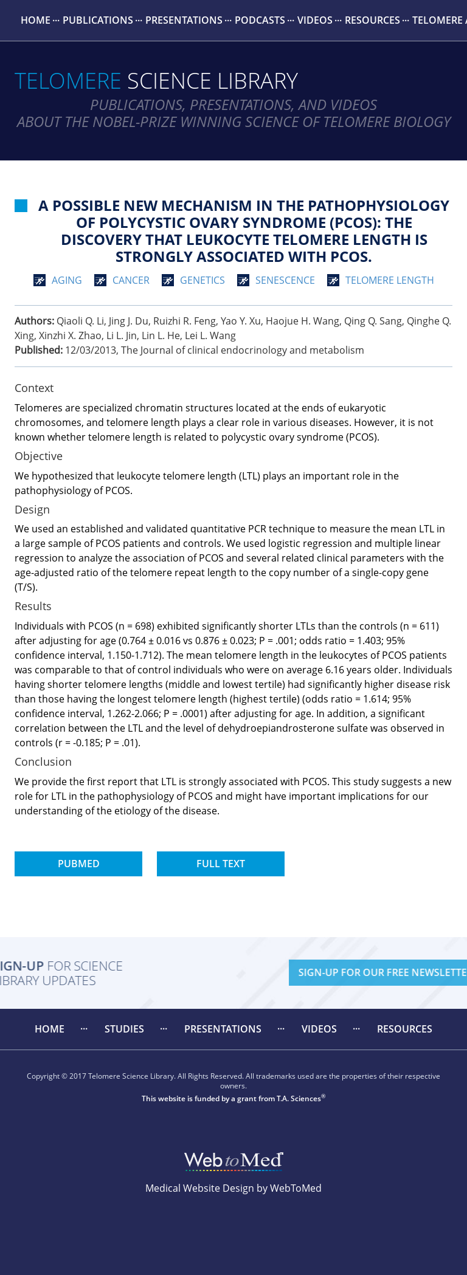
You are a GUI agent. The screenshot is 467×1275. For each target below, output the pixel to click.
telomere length (389, 280)
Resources (372, 20)
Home (35, 20)
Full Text (220, 863)
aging (67, 280)
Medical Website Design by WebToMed (233, 1188)
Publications (98, 20)
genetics (202, 280)
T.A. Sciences (299, 1098)
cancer (131, 280)
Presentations (184, 20)
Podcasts (260, 20)
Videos (315, 20)
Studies (124, 1029)
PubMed (79, 863)
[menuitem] (36, 20)
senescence (285, 280)
